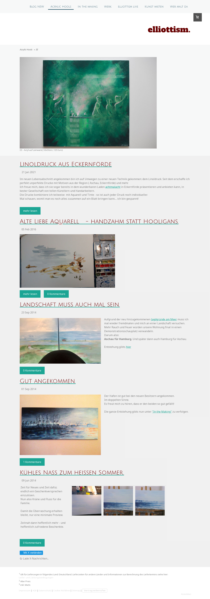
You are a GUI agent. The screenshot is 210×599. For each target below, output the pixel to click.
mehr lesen (30, 211)
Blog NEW (37, 6)
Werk (107, 6)
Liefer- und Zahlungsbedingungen (36, 577)
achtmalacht (112, 187)
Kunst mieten (154, 6)
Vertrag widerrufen (94, 590)
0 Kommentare (56, 294)
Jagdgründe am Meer (164, 319)
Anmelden (186, 594)
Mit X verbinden (31, 552)
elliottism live (128, 6)
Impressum (24, 590)
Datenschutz (45, 590)
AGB (34, 590)
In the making (88, 6)
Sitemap (76, 590)
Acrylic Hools (61, 6)
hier (128, 347)
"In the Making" (162, 411)
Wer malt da (179, 6)
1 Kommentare (32, 462)
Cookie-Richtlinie (61, 590)
